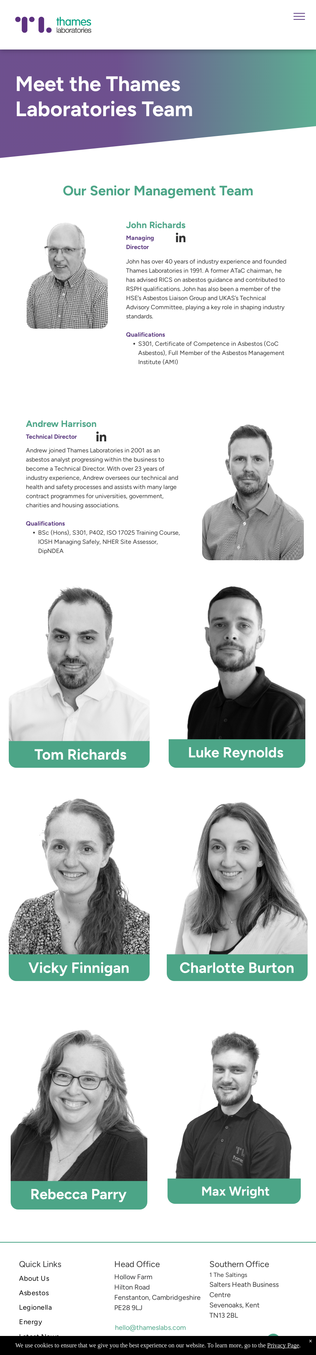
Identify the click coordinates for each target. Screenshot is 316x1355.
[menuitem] (61, 1278)
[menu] (299, 16)
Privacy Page (283, 1345)
